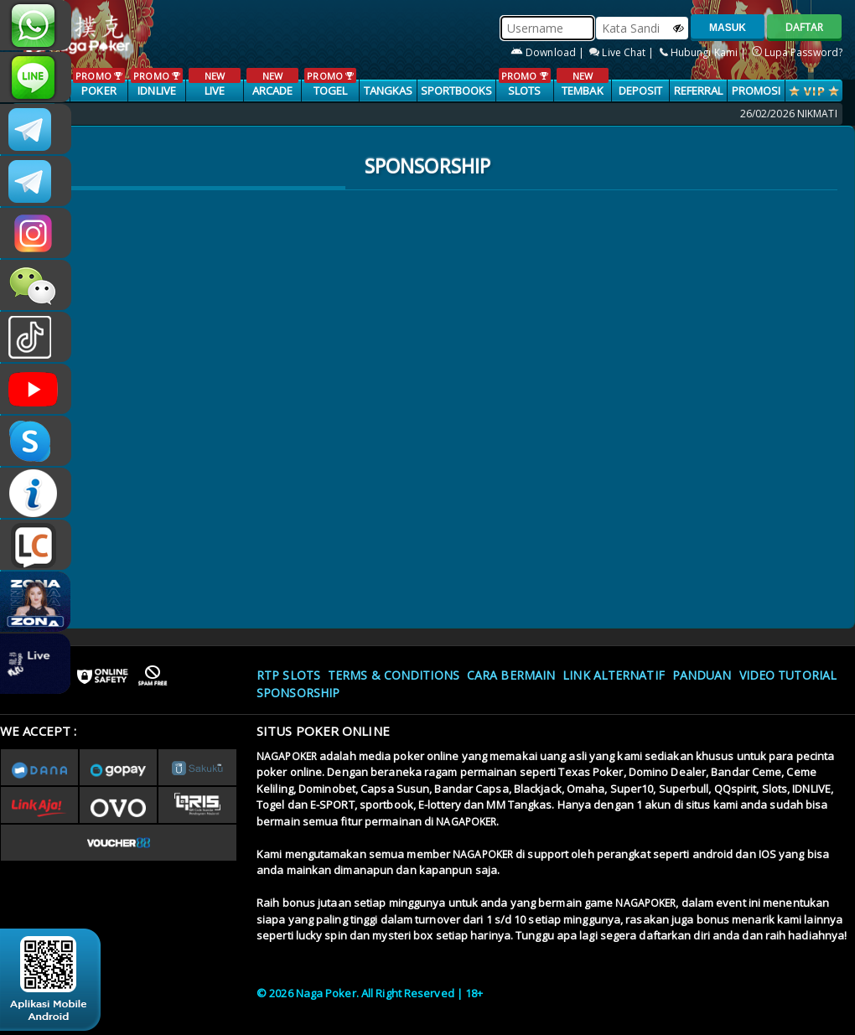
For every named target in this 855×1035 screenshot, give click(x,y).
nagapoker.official (35, 233)
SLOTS (524, 83)
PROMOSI (756, 90)
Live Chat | (622, 52)
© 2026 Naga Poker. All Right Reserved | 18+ (369, 993)
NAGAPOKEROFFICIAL (35, 389)
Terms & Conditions (393, 675)
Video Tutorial (788, 675)
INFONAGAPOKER (35, 493)
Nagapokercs (35, 181)
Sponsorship (297, 693)
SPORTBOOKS (457, 90)
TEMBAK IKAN (582, 91)
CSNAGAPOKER (35, 129)
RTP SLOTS (288, 675)
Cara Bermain (511, 675)
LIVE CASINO (214, 91)
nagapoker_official (35, 77)
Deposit (641, 90)
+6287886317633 (35, 25)
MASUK (727, 28)
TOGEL (329, 83)
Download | (548, 52)
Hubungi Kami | (704, 52)
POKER (98, 83)
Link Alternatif (613, 675)
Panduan (702, 675)
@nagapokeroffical (35, 337)
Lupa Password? (797, 52)
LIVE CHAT (35, 545)
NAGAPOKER (286, 756)
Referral (698, 90)
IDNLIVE (156, 83)
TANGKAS (388, 90)
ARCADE (272, 83)
